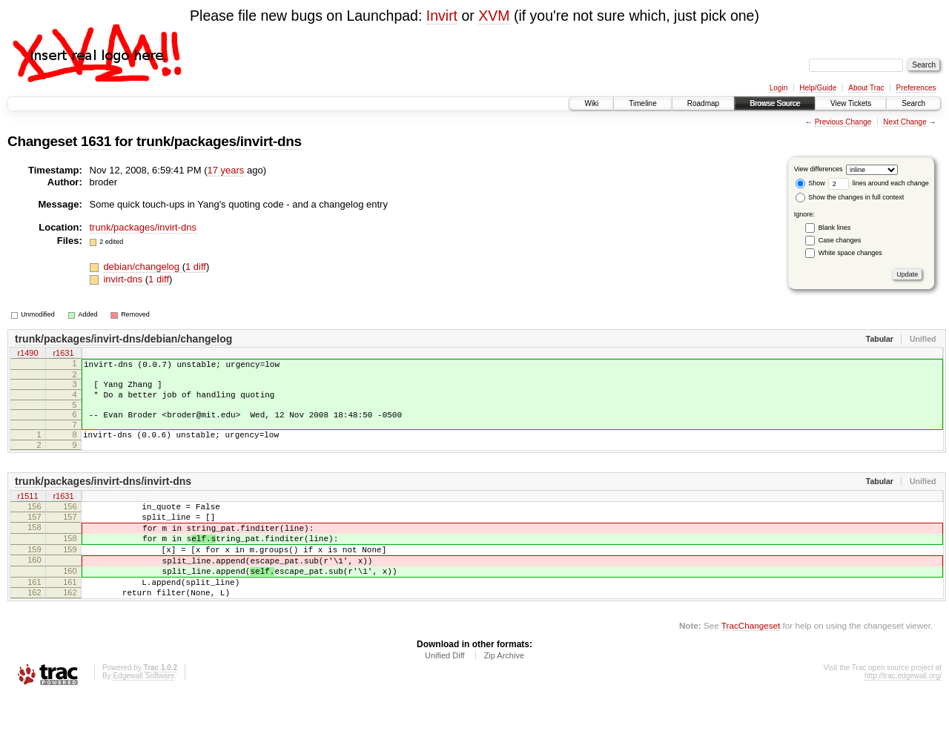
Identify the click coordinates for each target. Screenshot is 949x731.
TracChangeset (750, 661)
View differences (818, 169)
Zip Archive (504, 691)
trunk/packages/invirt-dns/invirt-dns (103, 494)
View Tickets (850, 103)
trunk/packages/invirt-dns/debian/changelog (123, 339)
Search (913, 103)
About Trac (866, 88)
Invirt (441, 15)
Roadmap (703, 103)
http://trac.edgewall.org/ (903, 711)
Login (778, 88)
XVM (493, 15)
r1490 (27, 354)
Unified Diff (445, 691)
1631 (96, 141)
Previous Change (843, 122)
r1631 (63, 354)
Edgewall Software (143, 711)
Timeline (642, 103)
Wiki (591, 103)
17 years (225, 170)
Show (810, 183)
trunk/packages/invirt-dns (219, 141)
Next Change (904, 122)
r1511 (27, 510)
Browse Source (775, 103)
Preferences (916, 88)
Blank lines (835, 227)
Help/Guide (817, 88)
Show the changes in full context (850, 197)
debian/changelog (142, 266)
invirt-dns (124, 279)
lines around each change (878, 183)
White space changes (850, 253)
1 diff (195, 266)
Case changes (840, 240)
